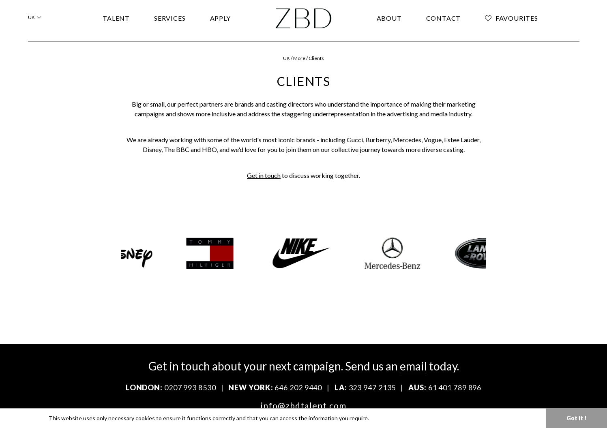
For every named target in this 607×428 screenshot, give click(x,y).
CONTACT (443, 18)
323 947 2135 (372, 387)
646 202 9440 (298, 387)
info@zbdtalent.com (303, 405)
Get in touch (264, 175)
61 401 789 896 (455, 387)
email (413, 366)
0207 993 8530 (190, 387)
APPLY (220, 18)
